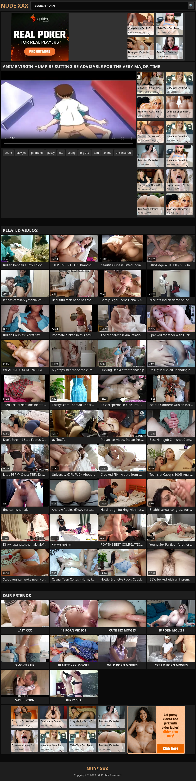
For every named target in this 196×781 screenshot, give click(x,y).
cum (96, 152)
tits (61, 152)
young (72, 152)
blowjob (21, 152)
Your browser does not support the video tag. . (68, 109)
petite (8, 152)
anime (107, 152)
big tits (84, 152)
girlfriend (37, 152)
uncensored (123, 152)
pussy (51, 152)
